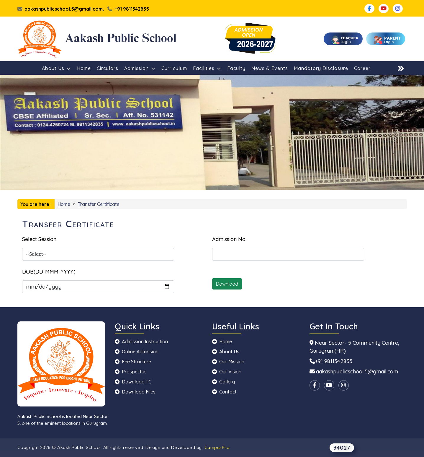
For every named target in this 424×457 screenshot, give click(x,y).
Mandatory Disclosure (321, 68)
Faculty (236, 68)
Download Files (135, 392)
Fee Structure (133, 362)
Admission (139, 68)
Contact (224, 392)
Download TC (133, 382)
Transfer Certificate (98, 204)
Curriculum (174, 68)
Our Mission (228, 362)
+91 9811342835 (128, 9)
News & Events (269, 68)
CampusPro (217, 447)
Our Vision (226, 372)
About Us (56, 68)
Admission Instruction (141, 341)
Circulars (107, 68)
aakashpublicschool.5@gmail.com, (60, 9)
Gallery (223, 382)
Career (362, 68)
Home (84, 68)
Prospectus (131, 372)
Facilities (207, 68)
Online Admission (136, 351)
